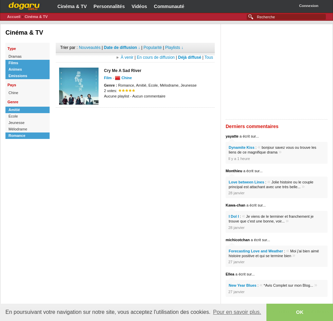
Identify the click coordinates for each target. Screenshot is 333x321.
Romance (16, 135)
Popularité (152, 47)
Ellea (230, 274)
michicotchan (238, 240)
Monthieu (234, 171)
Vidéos (139, 6)
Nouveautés (90, 47)
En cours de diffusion (156, 57)
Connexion (308, 6)
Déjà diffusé (189, 57)
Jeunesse (16, 123)
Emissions (17, 76)
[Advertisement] (135, 118)
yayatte (232, 136)
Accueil (13, 17)
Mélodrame (17, 129)
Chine (13, 93)
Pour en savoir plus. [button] (237, 312)
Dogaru (24, 5)
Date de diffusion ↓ (122, 47)
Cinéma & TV (72, 6)
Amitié (14, 110)
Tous (209, 57)
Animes (15, 69)
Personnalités (109, 6)
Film (108, 78)
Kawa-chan (235, 205)
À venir (127, 57)
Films (13, 63)
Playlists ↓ (174, 47)
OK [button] (299, 312)
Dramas (15, 56)
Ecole (13, 116)
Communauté (169, 6)
